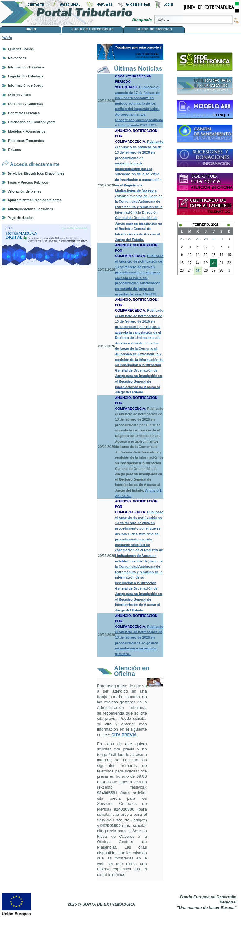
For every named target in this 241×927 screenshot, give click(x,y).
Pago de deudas (20, 218)
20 (212, 263)
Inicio (7, 37)
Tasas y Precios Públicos (27, 182)
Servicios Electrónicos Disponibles (35, 173)
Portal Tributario (66, 12)
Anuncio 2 (123, 496)
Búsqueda (142, 19)
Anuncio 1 (153, 490)
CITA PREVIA (124, 734)
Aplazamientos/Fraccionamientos (34, 200)
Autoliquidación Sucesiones (30, 209)
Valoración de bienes (24, 191)
